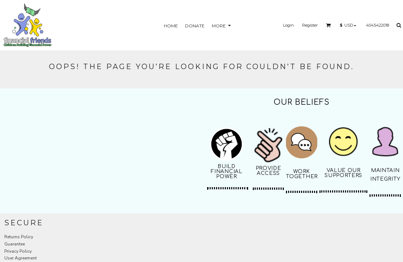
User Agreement (20, 258)
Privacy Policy (18, 251)
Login (288, 25)
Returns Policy (18, 237)
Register (310, 25)
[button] (328, 25)
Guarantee (14, 244)
